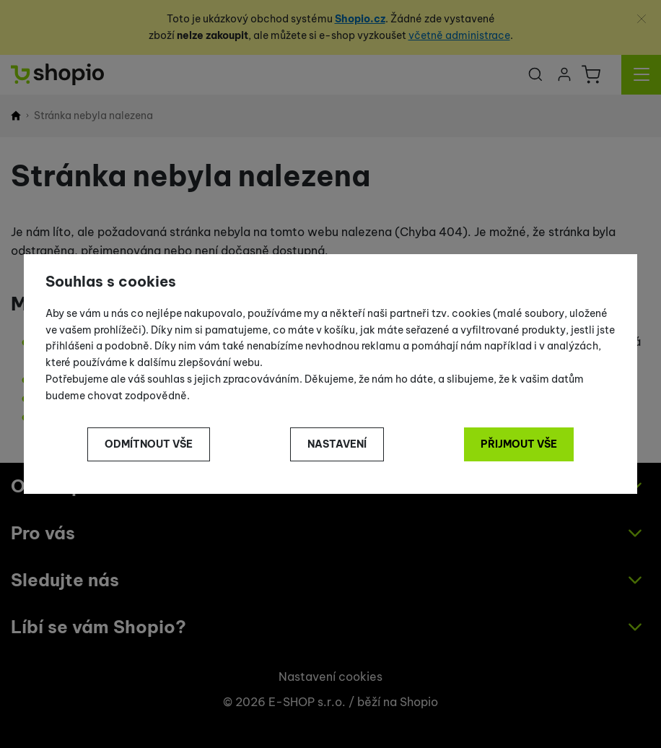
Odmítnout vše (149, 444)
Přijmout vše (519, 444)
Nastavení (337, 444)
